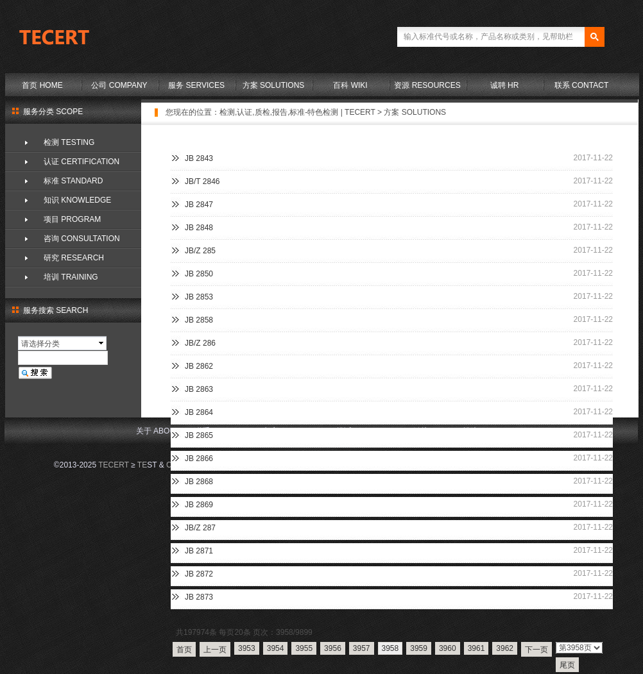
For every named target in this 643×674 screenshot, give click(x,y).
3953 (246, 648)
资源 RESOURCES (427, 85)
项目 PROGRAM (72, 219)
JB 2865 (199, 435)
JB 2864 (199, 412)
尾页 (567, 665)
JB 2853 (199, 296)
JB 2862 (199, 366)
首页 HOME (42, 85)
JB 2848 (199, 227)
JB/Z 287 (200, 527)
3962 (504, 648)
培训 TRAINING (71, 277)
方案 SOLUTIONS (274, 85)
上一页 (215, 649)
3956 (332, 648)
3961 (476, 648)
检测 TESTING (69, 142)
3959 (418, 648)
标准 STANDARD (73, 180)
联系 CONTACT (581, 85)
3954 (275, 648)
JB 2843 (199, 158)
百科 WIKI (350, 85)
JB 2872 (199, 573)
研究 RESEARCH (74, 257)
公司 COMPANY (119, 85)
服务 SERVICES (196, 85)
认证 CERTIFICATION (81, 161)
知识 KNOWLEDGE (77, 200)
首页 (184, 649)
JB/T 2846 (202, 181)
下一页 (536, 649)
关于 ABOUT (158, 430)
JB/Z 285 (200, 250)
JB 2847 (199, 204)
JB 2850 (199, 273)
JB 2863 (199, 389)
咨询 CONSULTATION (82, 238)
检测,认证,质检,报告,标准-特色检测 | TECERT (297, 112)
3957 (361, 648)
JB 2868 (199, 481)
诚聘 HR (504, 85)
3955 (304, 648)
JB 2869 (199, 504)
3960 (447, 648)
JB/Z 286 (200, 343)
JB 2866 (199, 458)
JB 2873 (199, 597)
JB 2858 (199, 320)
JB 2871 (199, 550)
